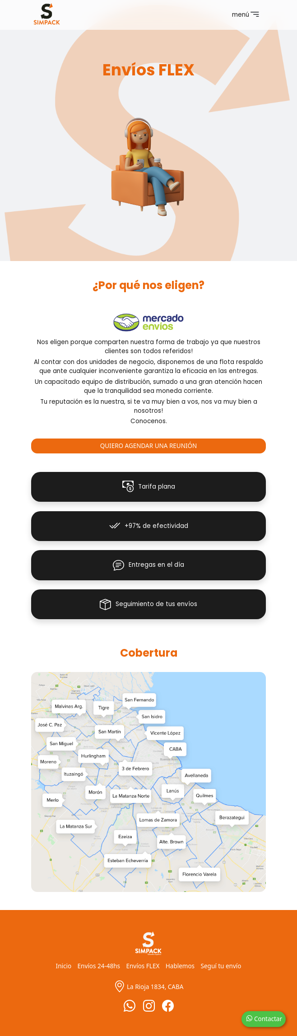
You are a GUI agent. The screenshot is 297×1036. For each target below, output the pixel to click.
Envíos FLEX (143, 966)
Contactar (264, 1019)
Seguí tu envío (221, 966)
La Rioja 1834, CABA (149, 987)
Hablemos (180, 966)
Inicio (64, 966)
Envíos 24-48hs (99, 966)
